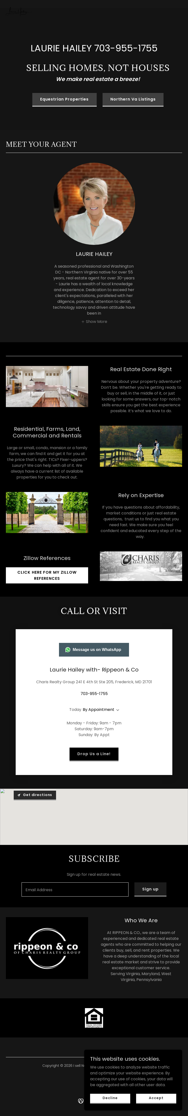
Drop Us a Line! (94, 754)
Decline (110, 1101)
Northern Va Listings (133, 99)
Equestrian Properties (64, 99)
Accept (156, 1101)
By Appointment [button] (98, 709)
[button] (94, 321)
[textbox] (75, 889)
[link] (18, 4)
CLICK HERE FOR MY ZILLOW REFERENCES (46, 575)
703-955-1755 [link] (126, 48)
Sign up (150, 889)
